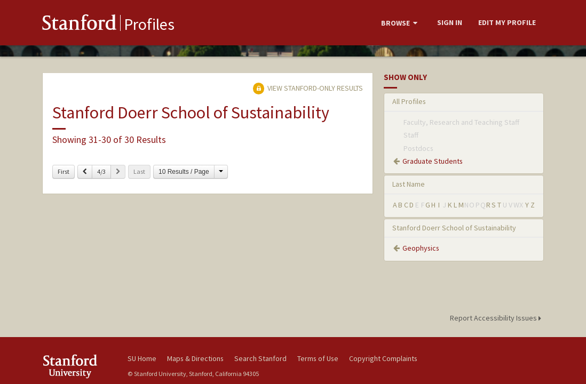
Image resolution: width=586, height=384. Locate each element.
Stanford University (79, 366)
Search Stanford (260, 358)
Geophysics (420, 248)
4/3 (101, 171)
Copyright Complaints (383, 358)
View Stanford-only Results (308, 88)
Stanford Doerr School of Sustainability (454, 228)
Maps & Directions (195, 358)
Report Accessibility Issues (497, 318)
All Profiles (409, 101)
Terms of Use (317, 358)
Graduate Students (432, 161)
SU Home (142, 358)
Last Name (408, 184)
